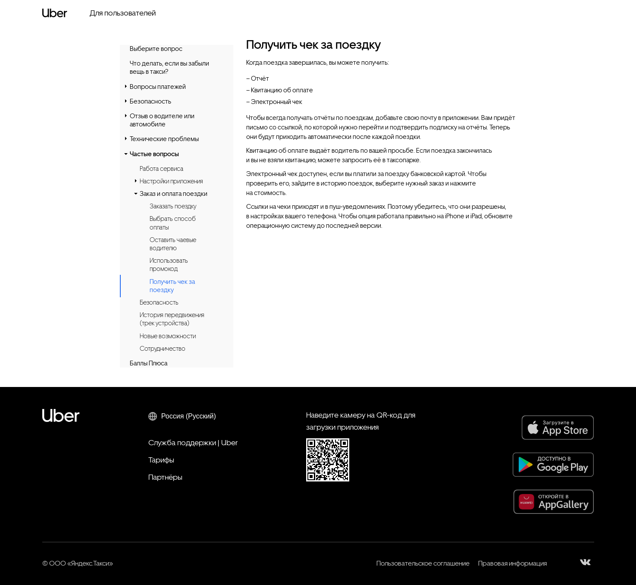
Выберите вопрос (156, 49)
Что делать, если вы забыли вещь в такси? (169, 67)
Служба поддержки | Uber (193, 442)
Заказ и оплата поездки (173, 194)
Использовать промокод (169, 265)
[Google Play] (553, 465)
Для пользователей (123, 12)
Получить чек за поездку (172, 286)
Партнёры (165, 476)
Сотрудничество (162, 348)
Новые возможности (168, 336)
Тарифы (161, 459)
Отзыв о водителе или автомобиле (162, 120)
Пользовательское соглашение (423, 563)
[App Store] (558, 427)
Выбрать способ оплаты (173, 223)
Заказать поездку (173, 206)
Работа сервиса (161, 169)
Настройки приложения (171, 181)
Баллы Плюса (148, 363)
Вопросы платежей (158, 87)
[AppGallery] (554, 502)
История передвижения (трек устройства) (172, 319)
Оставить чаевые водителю (173, 244)
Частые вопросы (154, 154)
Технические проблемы (164, 139)
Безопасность (150, 101)
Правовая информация (512, 563)
